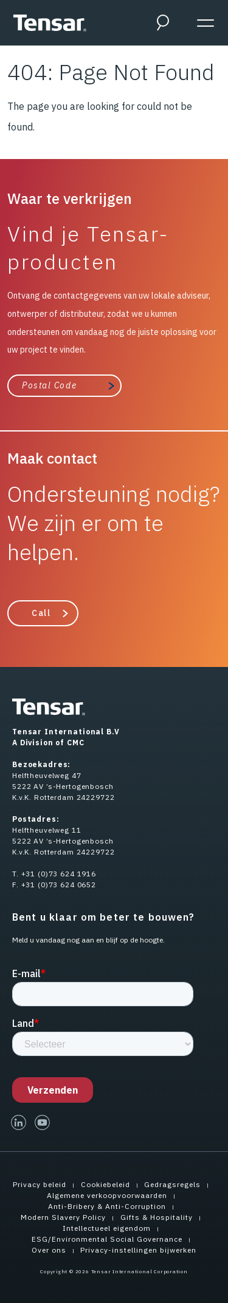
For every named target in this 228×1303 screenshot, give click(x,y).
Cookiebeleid (105, 1184)
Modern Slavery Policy (63, 1217)
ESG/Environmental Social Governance (107, 1239)
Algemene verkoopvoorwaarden (107, 1195)
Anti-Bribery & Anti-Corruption (107, 1206)
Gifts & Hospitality (156, 1217)
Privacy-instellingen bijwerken (138, 1249)
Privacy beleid (39, 1184)
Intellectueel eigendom (107, 1228)
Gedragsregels (172, 1184)
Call (41, 613)
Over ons (49, 1249)
